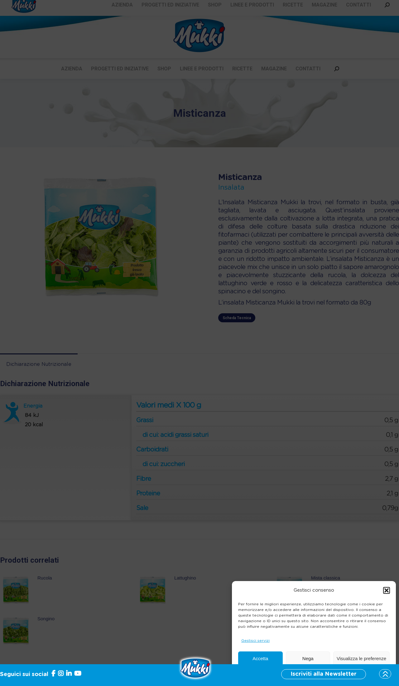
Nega (308, 658)
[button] (386, 590)
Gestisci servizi (255, 640)
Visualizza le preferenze (361, 658)
